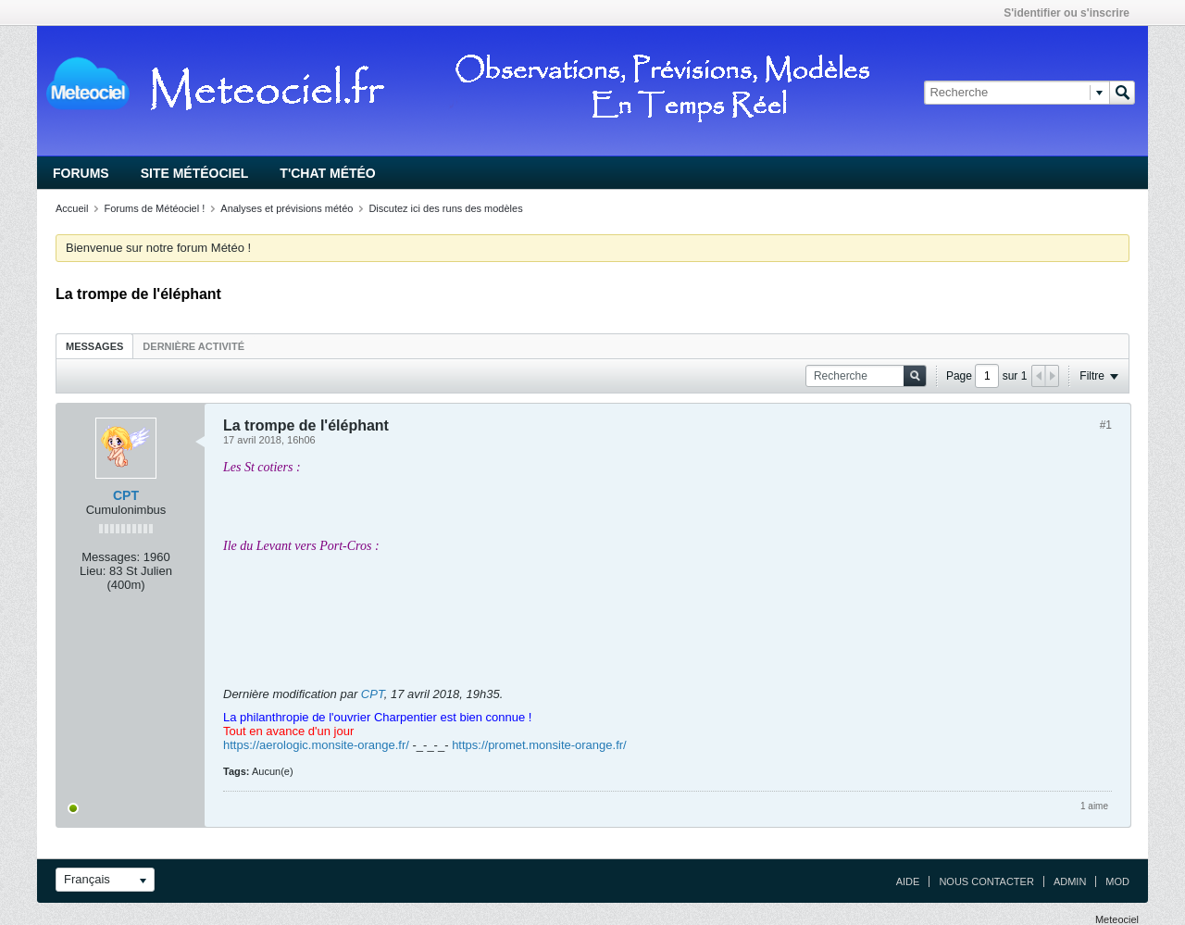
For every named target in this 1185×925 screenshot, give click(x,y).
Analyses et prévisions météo (286, 208)
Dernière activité (193, 346)
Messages (94, 346)
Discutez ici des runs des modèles (445, 208)
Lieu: (93, 571)
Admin (1070, 881)
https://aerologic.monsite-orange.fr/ (316, 745)
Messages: (110, 557)
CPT (126, 495)
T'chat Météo (327, 173)
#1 (1106, 425)
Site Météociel (195, 173)
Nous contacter (986, 881)
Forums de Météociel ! (154, 208)
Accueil (72, 208)
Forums (81, 173)
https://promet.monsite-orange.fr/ (539, 745)
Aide (908, 881)
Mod (1117, 881)
